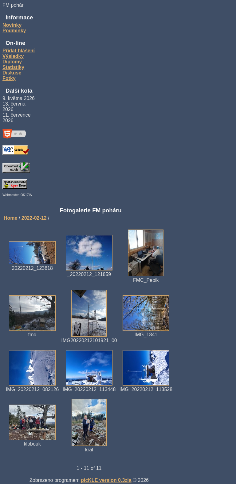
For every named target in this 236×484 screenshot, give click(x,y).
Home (10, 218)
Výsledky (13, 56)
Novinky (12, 25)
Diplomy (12, 61)
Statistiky (13, 67)
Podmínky (14, 30)
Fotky (9, 78)
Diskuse (11, 72)
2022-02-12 (34, 218)
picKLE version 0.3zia (106, 480)
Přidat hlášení (18, 50)
